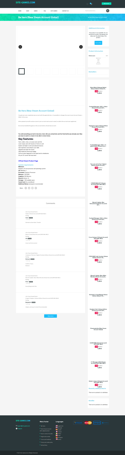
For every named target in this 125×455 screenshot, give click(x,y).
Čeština (58, 439)
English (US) (59, 426)
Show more (50, 316)
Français (59, 432)
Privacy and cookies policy (47, 442)
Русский (59, 428)
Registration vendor (45, 436)
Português (59, 437)
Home (19, 11)
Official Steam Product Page (28, 161)
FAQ (45, 11)
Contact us (65, 11)
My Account (106, 3)
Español (58, 430)
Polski (58, 435)
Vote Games (54, 11)
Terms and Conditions (46, 439)
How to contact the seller (47, 433)
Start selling (98, 43)
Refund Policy (44, 445)
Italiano (58, 433)
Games (36, 11)
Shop (27, 11)
